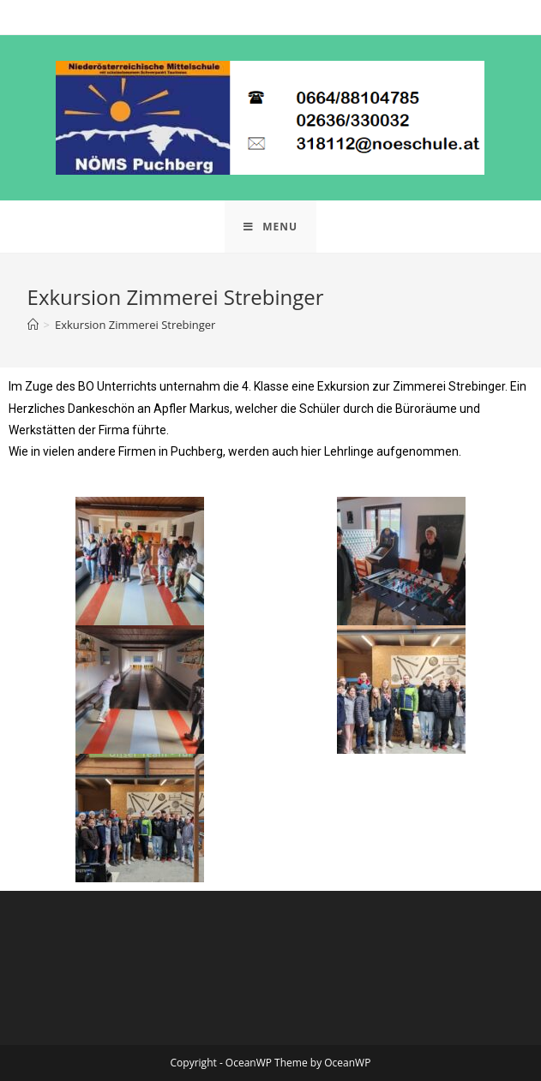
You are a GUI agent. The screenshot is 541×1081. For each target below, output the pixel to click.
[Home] (33, 324)
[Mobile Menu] (270, 226)
